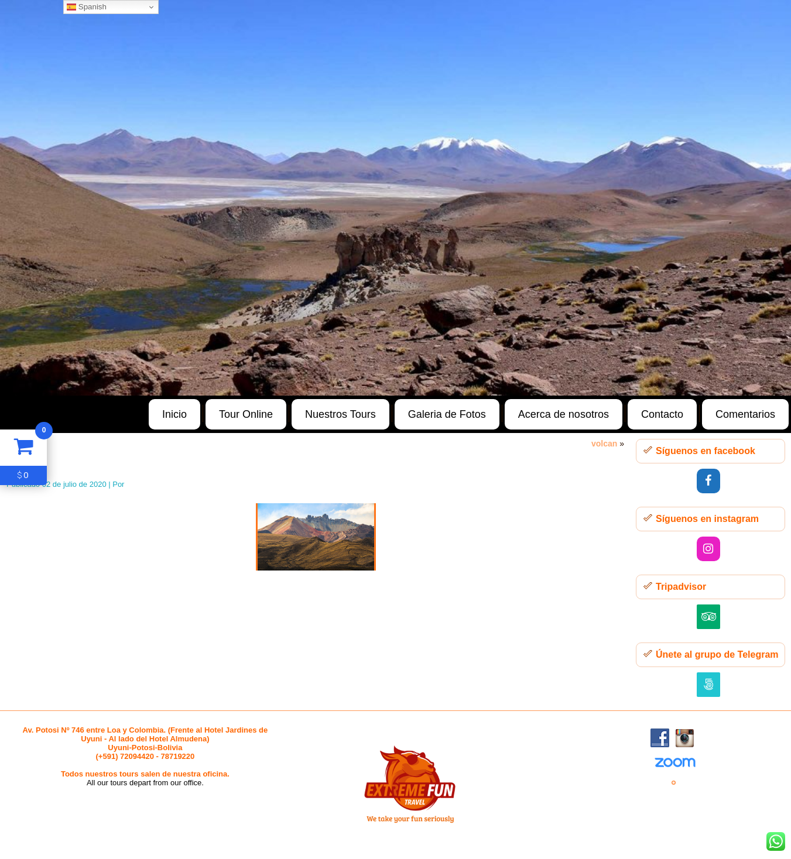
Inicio (174, 414)
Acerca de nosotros (563, 414)
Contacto (662, 414)
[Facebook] (708, 481)
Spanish (87, 7)
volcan (604, 443)
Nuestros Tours (340, 414)
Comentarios (745, 414)
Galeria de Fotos (447, 414)
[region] (395, 198)
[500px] (708, 684)
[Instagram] (708, 549)
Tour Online (246, 414)
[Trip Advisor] (708, 616)
